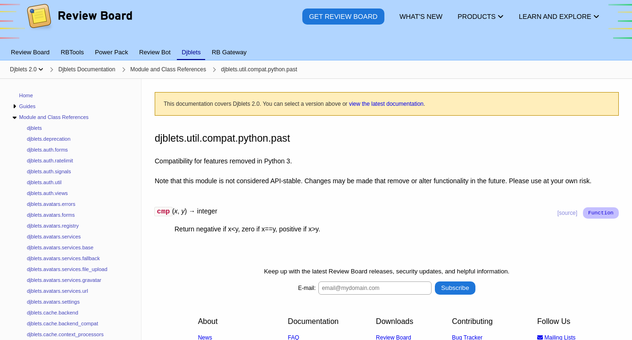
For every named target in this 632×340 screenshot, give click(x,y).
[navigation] (70, 209)
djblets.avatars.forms (51, 215)
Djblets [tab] (191, 52)
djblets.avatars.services (54, 236)
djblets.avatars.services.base (60, 247)
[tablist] (316, 46)
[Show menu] (40, 69)
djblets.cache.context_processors (65, 334)
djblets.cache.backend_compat (62, 323)
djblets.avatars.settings (53, 302)
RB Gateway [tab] (229, 52)
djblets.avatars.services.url (57, 291)
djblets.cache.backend (52, 312)
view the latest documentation (386, 104)
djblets (34, 128)
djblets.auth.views (47, 193)
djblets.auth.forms (47, 150)
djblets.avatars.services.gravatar (64, 280)
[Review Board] (79, 23)
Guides (27, 106)
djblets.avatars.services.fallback (63, 258)
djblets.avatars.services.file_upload (67, 269)
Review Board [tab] (30, 52)
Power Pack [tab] (111, 52)
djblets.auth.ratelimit (50, 160)
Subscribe (455, 289)
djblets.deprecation (48, 139)
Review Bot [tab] (155, 52)
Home (26, 95)
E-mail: (307, 289)
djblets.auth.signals (49, 171)
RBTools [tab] (72, 52)
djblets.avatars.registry (53, 226)
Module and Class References (53, 117)
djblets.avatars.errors (51, 204)
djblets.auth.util (44, 182)
